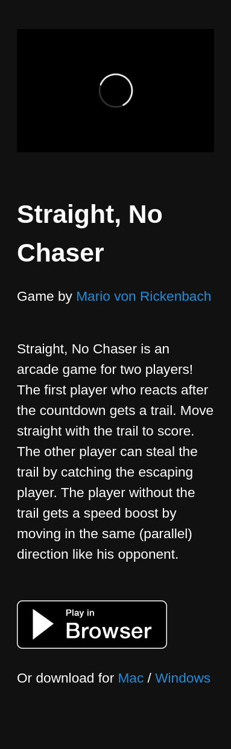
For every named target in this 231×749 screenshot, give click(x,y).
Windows (182, 678)
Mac (131, 678)
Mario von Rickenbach (143, 296)
